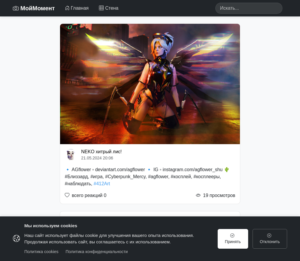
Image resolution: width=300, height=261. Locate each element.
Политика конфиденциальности (97, 251)
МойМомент (34, 8)
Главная (76, 8)
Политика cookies (41, 251)
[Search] (248, 8)
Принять (232, 238)
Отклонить (269, 238)
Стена (108, 8)
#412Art (102, 183)
